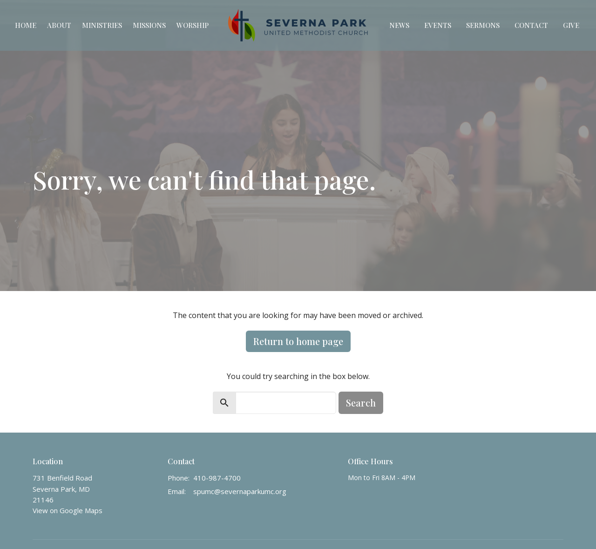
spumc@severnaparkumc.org (239, 491)
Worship (192, 25)
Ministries (102, 25)
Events (437, 25)
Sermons (483, 25)
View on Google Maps (67, 510)
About (59, 25)
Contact (531, 25)
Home (25, 25)
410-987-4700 (217, 477)
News (399, 25)
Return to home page (298, 341)
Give (571, 25)
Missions (149, 25)
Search (361, 402)
